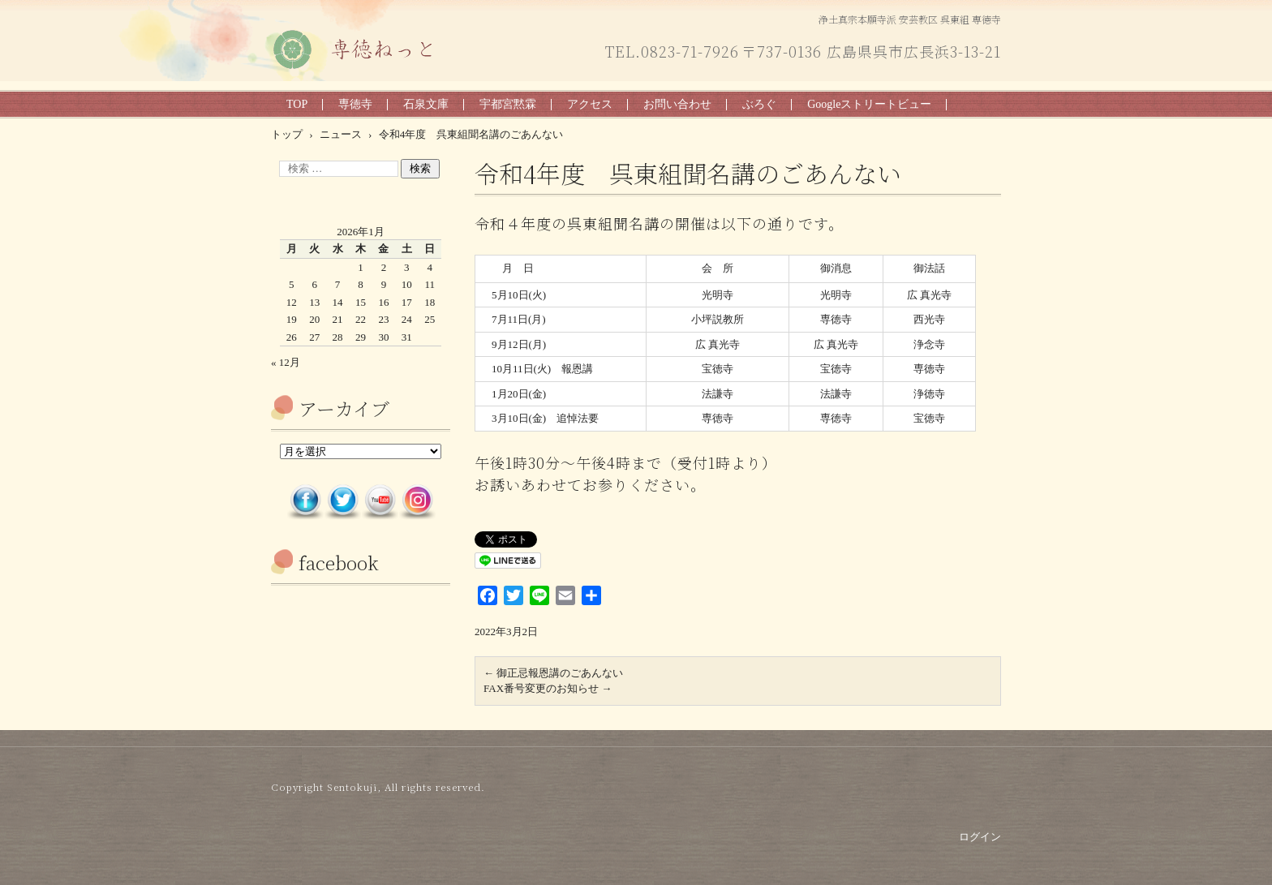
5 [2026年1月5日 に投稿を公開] (291, 284)
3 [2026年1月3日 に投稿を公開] (407, 267)
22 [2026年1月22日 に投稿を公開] (360, 319)
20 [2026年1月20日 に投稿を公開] (314, 319)
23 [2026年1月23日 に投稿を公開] (383, 319)
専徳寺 (355, 104)
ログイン (980, 837)
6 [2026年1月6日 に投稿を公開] (314, 284)
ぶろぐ (759, 104)
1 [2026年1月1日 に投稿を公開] (360, 267)
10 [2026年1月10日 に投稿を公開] (407, 284)
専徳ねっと (307, 80)
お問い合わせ (677, 104)
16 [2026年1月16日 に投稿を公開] (383, 302)
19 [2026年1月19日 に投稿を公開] (291, 319)
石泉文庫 (426, 104)
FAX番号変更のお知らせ (547, 688)
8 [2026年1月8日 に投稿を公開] (360, 284)
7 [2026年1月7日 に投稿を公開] (338, 284)
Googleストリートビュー (869, 104)
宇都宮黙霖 (507, 104)
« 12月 (285, 362)
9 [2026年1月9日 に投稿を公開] (384, 284)
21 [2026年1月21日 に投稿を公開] (338, 319)
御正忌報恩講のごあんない (553, 673)
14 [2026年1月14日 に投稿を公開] (338, 302)
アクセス (589, 104)
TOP (296, 104)
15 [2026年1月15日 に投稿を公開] (360, 302)
